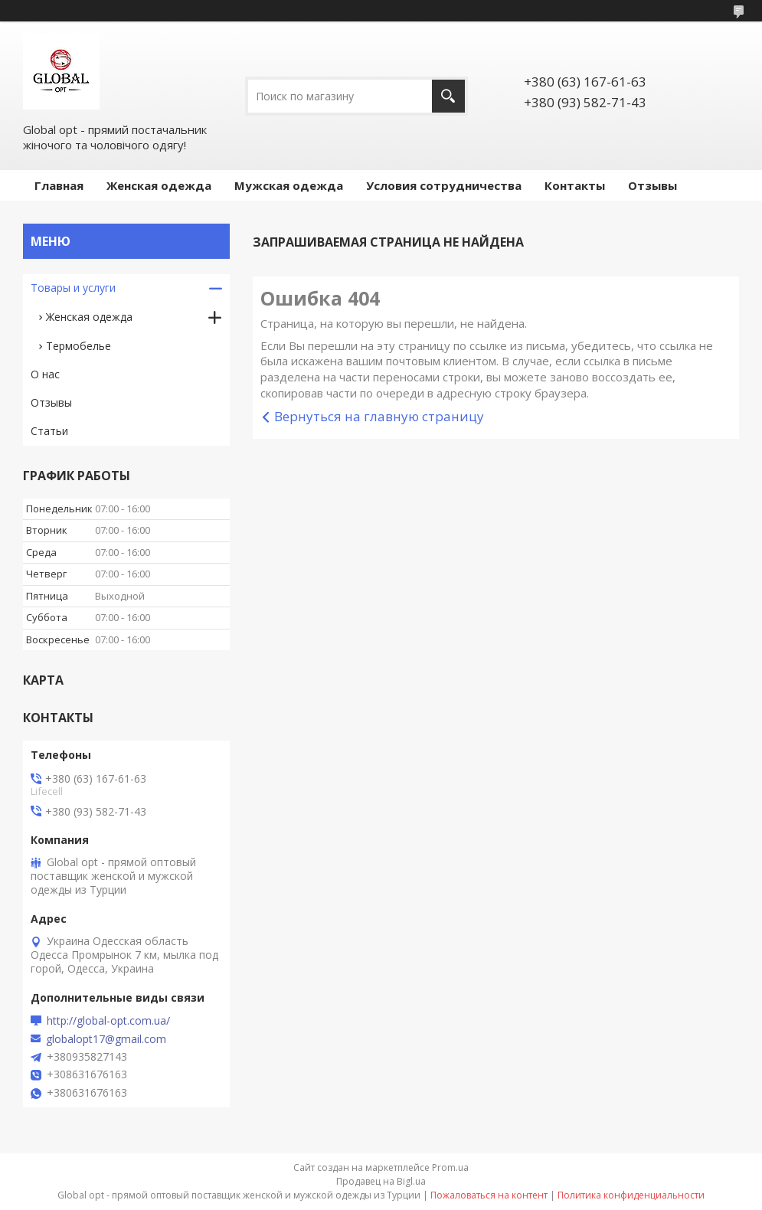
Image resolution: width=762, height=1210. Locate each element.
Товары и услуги (73, 287)
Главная (58, 185)
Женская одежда (158, 185)
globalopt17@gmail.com (106, 1039)
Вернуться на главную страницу (379, 416)
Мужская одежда (288, 185)
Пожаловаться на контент (489, 1195)
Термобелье (78, 345)
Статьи (49, 431)
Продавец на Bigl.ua (381, 1181)
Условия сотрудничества (444, 185)
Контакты (575, 185)
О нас (45, 374)
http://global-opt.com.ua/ (108, 1021)
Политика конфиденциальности (631, 1195)
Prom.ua (450, 1167)
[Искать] (448, 96)
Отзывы (652, 185)
